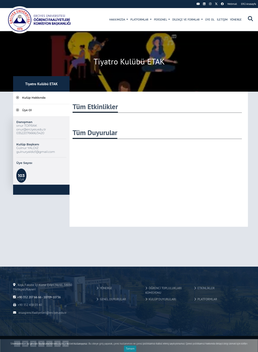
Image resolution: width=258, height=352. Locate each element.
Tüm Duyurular (95, 132)
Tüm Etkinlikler (95, 106)
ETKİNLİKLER (204, 288)
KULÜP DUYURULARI (160, 299)
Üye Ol (24, 110)
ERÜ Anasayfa (248, 4)
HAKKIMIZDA (117, 19)
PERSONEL (161, 19)
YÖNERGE (236, 19)
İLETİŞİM (222, 19)
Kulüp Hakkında (31, 97)
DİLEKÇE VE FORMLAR (186, 19)
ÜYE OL (209, 19)
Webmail (232, 4)
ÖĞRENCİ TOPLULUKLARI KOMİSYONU (163, 290)
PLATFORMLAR (139, 19)
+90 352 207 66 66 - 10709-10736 (37, 297)
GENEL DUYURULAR (111, 299)
